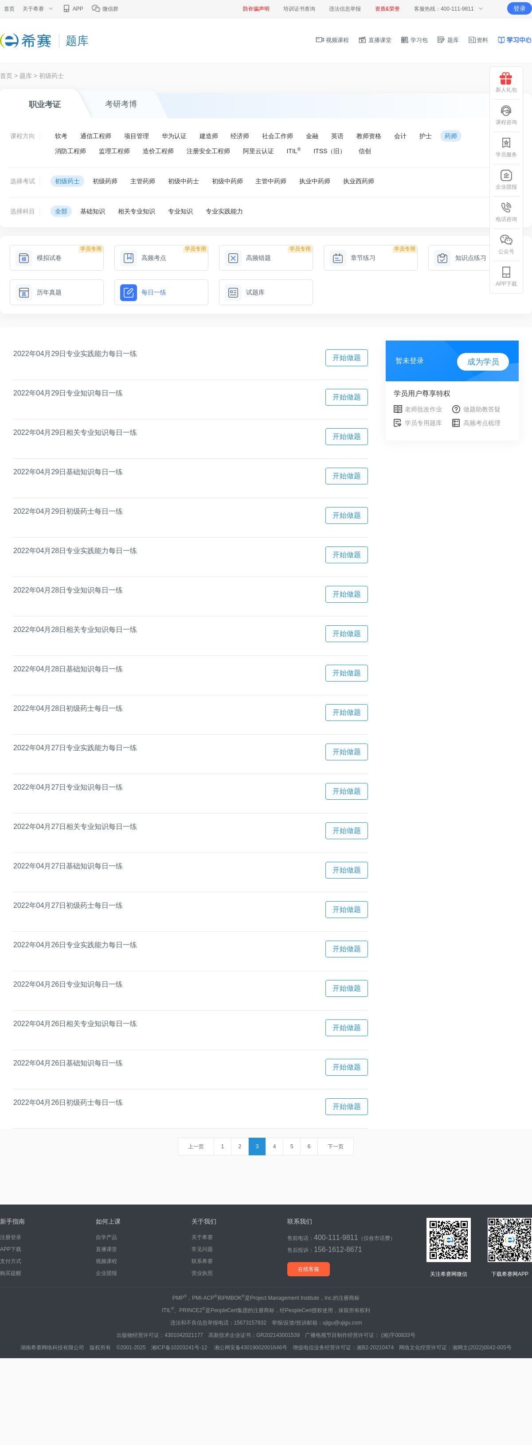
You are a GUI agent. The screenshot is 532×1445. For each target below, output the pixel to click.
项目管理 (136, 135)
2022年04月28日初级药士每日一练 (68, 708)
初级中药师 (227, 181)
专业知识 (180, 211)
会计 (400, 135)
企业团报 (106, 1273)
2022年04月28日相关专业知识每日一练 (75, 629)
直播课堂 (374, 40)
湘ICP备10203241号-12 (180, 1347)
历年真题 (39, 292)
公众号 (506, 244)
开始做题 (346, 357)
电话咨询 (506, 211)
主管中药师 (270, 181)
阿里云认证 (258, 151)
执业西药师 (358, 181)
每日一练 (143, 292)
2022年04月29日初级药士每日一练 (68, 511)
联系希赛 (202, 1261)
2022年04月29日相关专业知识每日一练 (75, 432)
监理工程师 (114, 151)
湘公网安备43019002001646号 (250, 1347)
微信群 (104, 9)
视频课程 (332, 40)
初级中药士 (183, 181)
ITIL (293, 151)
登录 (519, 8)
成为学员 (483, 361)
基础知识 (92, 211)
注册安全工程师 (208, 151)
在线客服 (308, 1269)
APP (72, 9)
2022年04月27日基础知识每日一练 (68, 866)
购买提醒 (10, 1273)
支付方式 (10, 1261)
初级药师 (105, 181)
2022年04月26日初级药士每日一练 (68, 1102)
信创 (365, 151)
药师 (451, 135)
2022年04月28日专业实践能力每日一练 (75, 550)
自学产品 (106, 1237)
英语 (337, 135)
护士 (425, 135)
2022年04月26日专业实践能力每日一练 (75, 945)
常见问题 (202, 1249)
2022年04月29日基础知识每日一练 (68, 472)
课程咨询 (506, 115)
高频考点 (143, 257)
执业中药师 (314, 181)
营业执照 (202, 1273)
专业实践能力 (224, 211)
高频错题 (248, 257)
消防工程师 (70, 151)
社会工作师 (277, 135)
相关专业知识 (136, 211)
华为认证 (174, 135)
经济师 (240, 135)
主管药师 (142, 181)
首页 (9, 9)
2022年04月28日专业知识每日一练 (68, 590)
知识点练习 (460, 257)
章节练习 (352, 257)
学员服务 (506, 147)
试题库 (245, 292)
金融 (312, 135)
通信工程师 (95, 135)
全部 (61, 211)
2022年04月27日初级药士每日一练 (68, 905)
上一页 (196, 1146)
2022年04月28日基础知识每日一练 (68, 669)
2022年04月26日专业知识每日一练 (68, 984)
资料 (478, 40)
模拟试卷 (39, 257)
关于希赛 (202, 1237)
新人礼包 (506, 82)
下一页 (336, 1146)
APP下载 (10, 1249)
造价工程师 (158, 151)
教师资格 (368, 135)
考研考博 (121, 104)
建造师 (209, 135)
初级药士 (51, 75)
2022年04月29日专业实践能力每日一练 (75, 353)
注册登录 (10, 1237)
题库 (448, 40)
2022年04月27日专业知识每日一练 (68, 787)
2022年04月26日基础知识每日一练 (68, 1063)
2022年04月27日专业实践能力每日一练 (75, 748)
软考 (61, 135)
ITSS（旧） (329, 151)
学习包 (414, 40)
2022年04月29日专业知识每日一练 (68, 393)
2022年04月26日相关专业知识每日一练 (75, 1023)
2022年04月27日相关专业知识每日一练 (75, 826)
